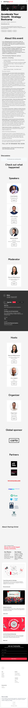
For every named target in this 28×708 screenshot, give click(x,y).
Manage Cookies (14, 705)
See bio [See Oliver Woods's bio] (14, 222)
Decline (14, 703)
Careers (3, 686)
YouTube (16, 681)
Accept (14, 702)
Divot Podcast (17, 682)
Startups (3, 675)
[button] (26, 1)
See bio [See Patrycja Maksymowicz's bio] (14, 283)
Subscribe (13, 658)
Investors (3, 673)
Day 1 (14, 302)
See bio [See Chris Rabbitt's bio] (14, 383)
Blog (15, 680)
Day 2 (18, 302)
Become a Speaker (17, 675)
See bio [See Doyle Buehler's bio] (14, 200)
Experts (3, 674)
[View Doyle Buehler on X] (14, 194)
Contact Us (3, 687)
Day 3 (22, 302)
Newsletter (16, 679)
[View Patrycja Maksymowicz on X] (14, 275)
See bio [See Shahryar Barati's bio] (14, 244)
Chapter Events (17, 674)
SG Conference (17, 673)
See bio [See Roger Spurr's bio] (14, 418)
